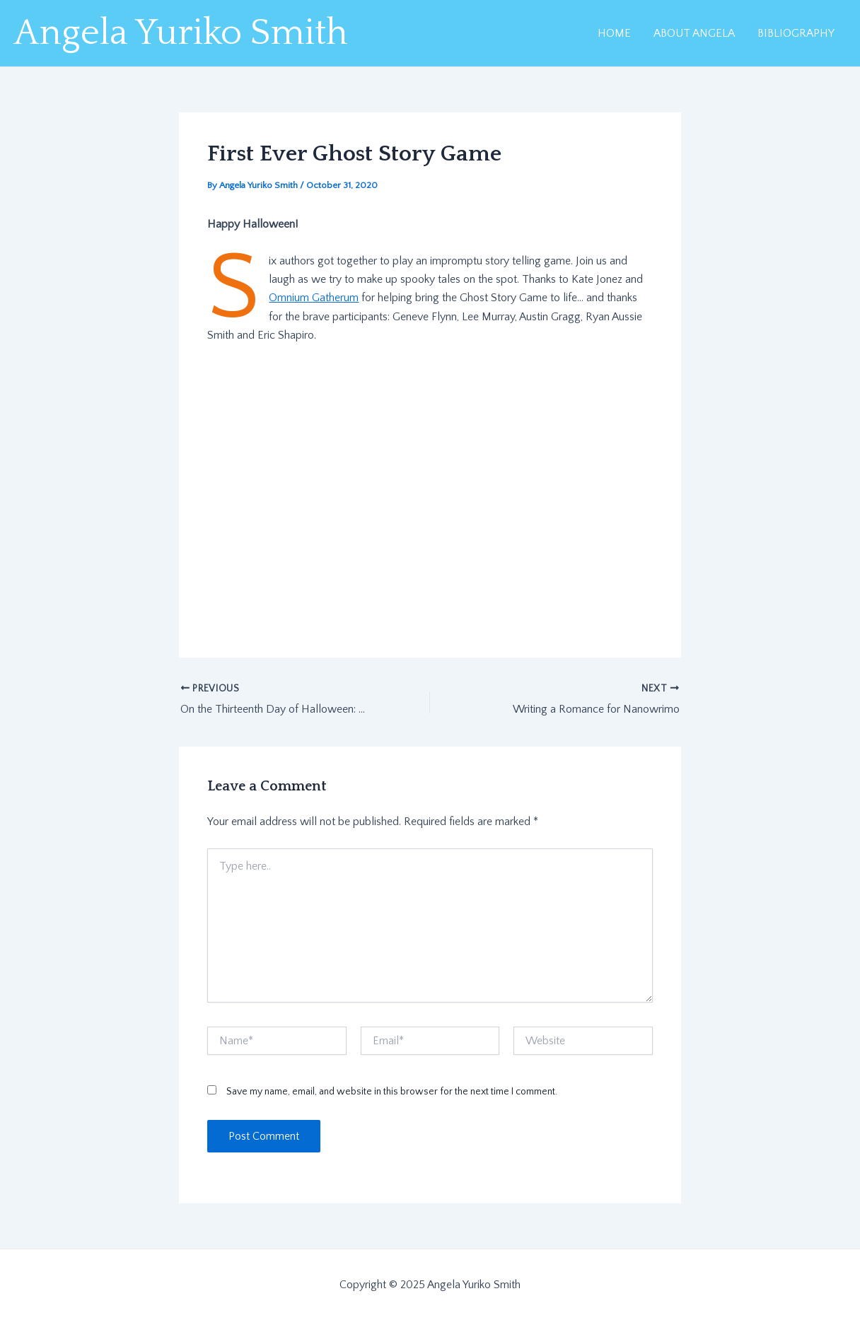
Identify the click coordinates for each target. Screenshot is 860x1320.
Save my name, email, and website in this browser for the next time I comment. (391, 1091)
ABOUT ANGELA (694, 33)
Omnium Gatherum (314, 297)
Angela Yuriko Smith (181, 33)
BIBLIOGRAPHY (796, 33)
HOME (614, 33)
